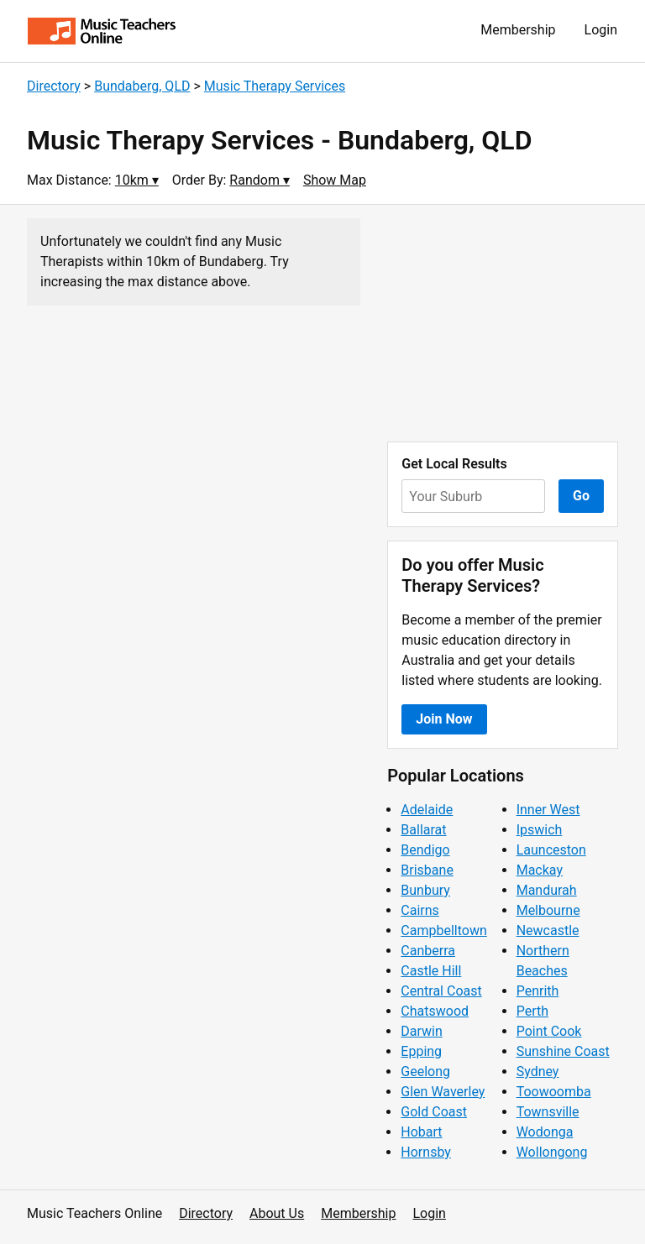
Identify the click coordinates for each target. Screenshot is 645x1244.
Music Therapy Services (274, 86)
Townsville (548, 1112)
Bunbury (425, 890)
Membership (517, 30)
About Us (276, 1213)
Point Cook (549, 1031)
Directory (54, 86)
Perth (532, 1011)
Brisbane (427, 870)
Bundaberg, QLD (142, 86)
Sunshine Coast (563, 1051)
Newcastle (548, 930)
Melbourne (548, 910)
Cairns (420, 910)
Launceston (551, 850)
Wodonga (545, 1132)
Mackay (540, 870)
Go (581, 496)
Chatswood (435, 1011)
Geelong (425, 1071)
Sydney (538, 1071)
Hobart (421, 1132)
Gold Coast (434, 1112)
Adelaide (427, 810)
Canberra (428, 951)
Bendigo (425, 850)
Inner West (548, 810)
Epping (421, 1051)
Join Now (444, 719)
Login (601, 30)
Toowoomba (554, 1092)
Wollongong (552, 1152)
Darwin (422, 1031)
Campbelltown (443, 930)
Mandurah (547, 890)
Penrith (538, 991)
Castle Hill (431, 971)
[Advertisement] (502, 323)
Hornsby (426, 1152)
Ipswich (540, 830)
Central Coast (441, 991)
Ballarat (423, 830)
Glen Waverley (443, 1092)
